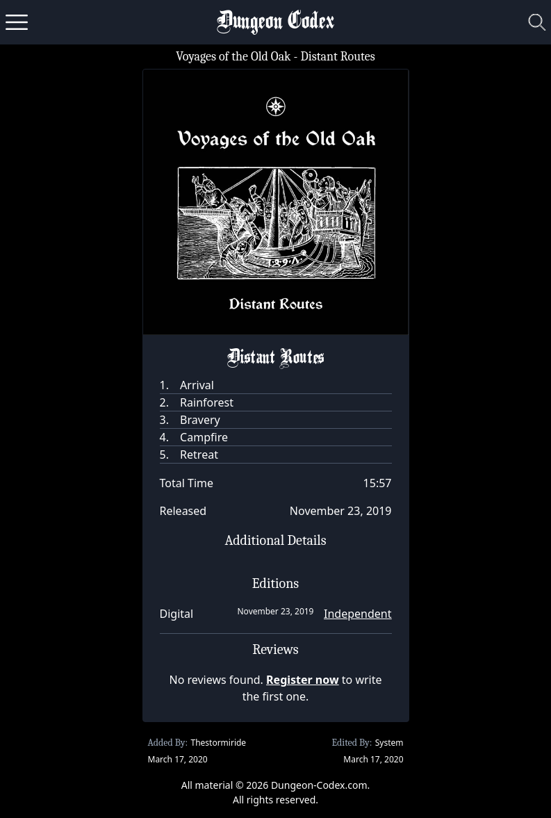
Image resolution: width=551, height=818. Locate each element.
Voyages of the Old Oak (233, 56)
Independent (357, 613)
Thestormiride (218, 743)
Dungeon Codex (275, 22)
